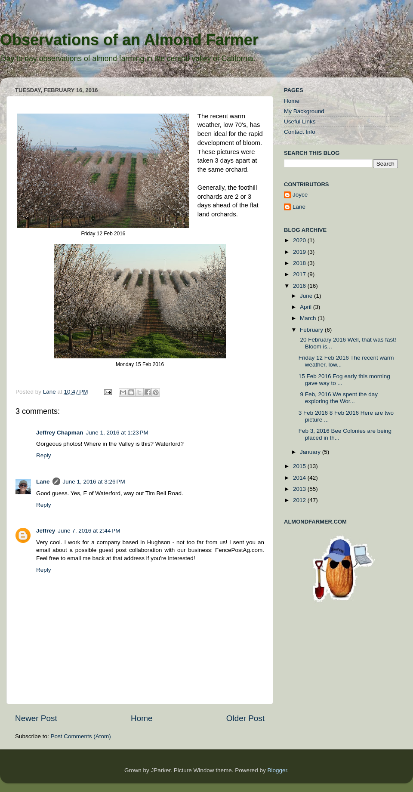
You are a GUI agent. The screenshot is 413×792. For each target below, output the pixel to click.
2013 (300, 489)
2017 (300, 274)
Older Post (245, 718)
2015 (300, 466)
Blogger (277, 770)
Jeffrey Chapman (59, 432)
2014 (300, 478)
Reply (43, 455)
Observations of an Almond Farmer (129, 40)
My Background (304, 111)
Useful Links (300, 121)
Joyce (300, 194)
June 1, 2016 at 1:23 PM (117, 432)
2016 (300, 286)
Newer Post (36, 718)
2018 (300, 263)
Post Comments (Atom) (81, 736)
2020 (300, 240)
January (311, 452)
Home (141, 718)
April (306, 307)
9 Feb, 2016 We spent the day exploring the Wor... (338, 397)
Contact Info (299, 132)
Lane (50, 391)
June (307, 296)
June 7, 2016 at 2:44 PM (89, 530)
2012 (300, 500)
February (312, 330)
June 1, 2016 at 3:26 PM (94, 481)
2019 (300, 252)
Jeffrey (45, 530)
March (308, 318)
